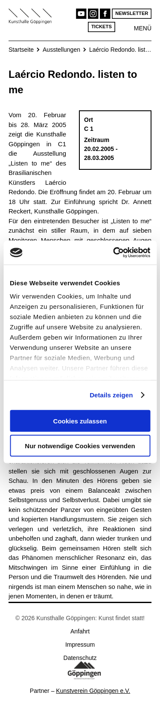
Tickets (101, 27)
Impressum (80, 644)
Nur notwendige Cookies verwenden (80, 446)
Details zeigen (111, 395)
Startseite (21, 49)
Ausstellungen (61, 49)
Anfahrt (80, 631)
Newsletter (131, 13)
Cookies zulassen (80, 420)
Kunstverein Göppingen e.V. (93, 690)
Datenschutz (80, 657)
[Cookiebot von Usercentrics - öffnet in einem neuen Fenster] (114, 252)
